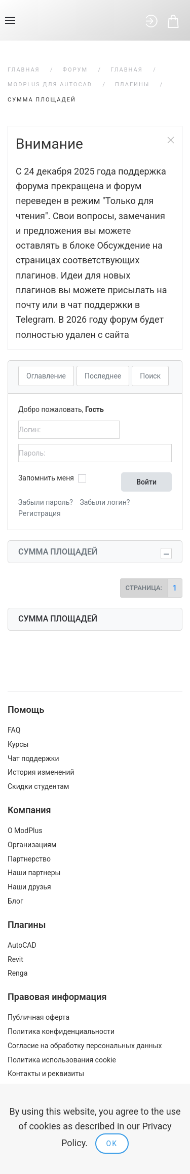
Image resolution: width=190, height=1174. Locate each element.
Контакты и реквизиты (46, 1073)
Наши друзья (29, 887)
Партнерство (29, 859)
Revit (15, 959)
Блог (15, 901)
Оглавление (46, 376)
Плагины (132, 84)
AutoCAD (22, 945)
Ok (112, 1144)
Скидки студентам (38, 786)
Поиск (150, 376)
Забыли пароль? (45, 502)
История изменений (41, 772)
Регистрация (39, 513)
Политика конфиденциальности (61, 1031)
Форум (75, 69)
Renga (17, 973)
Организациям (32, 845)
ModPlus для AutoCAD (50, 84)
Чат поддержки (33, 758)
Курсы (18, 744)
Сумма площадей (57, 552)
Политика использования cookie (62, 1060)
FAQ (14, 730)
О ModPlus (25, 830)
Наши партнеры (34, 873)
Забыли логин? (105, 502)
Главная (24, 69)
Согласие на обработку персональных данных (85, 1046)
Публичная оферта (38, 1017)
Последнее (103, 376)
